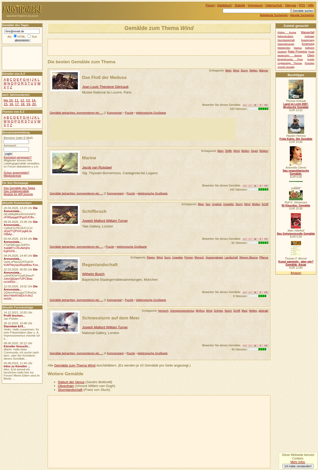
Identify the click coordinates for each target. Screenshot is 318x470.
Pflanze (263, 257)
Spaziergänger (214, 257)
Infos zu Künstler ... (17, 366)
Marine (89, 157)
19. (28, 104)
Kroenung (308, 43)
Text (34, 36)
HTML (21, 36)
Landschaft (231, 257)
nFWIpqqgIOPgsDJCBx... (20, 217)
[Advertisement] (108, 47)
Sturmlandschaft (70, 390)
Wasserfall (307, 32)
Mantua (298, 48)
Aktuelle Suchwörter (302, 15)
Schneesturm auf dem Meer (111, 317)
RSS (302, 5)
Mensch (199, 257)
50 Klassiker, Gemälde (296, 205)
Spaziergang (307, 40)
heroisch (163, 310)
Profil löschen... (14, 315)
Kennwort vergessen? (17, 157)
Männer (263, 70)
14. (33, 100)
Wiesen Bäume (248, 257)
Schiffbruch (94, 211)
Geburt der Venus (71, 382)
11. (17, 100)
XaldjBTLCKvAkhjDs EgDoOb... (17, 249)
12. (22, 100)
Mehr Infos (297, 462)
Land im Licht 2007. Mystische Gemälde (296, 105)
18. (23, 104)
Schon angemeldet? (16, 172)
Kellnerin (309, 48)
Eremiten (309, 63)
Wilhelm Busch (93, 274)
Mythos (200, 310)
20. (34, 104)
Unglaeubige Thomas (290, 63)
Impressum (255, 5)
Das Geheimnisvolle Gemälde (296, 233)
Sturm (244, 70)
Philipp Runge (287, 32)
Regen (151, 257)
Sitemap (290, 5)
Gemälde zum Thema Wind (75, 365)
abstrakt (263, 310)
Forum (210, 5)
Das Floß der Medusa (104, 77)
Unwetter (228, 204)
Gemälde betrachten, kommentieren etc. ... (76, 112)
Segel (254, 150)
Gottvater (309, 36)
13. (28, 100)
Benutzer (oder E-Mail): (18, 137)
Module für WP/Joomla (18, 194)
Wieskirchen (284, 48)
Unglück (216, 204)
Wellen (253, 70)
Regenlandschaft (100, 264)
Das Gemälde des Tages (19, 188)
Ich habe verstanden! (298, 466)
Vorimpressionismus (182, 310)
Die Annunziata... (21, 209)
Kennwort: (10, 145)
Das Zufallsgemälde (16, 191)
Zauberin (282, 51)
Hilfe (311, 5)
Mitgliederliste (12, 175)
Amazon (296, 272)
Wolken (263, 150)
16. (11, 104)
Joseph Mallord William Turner (105, 221)
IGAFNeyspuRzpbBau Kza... (22, 264)
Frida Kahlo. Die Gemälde (295, 138)
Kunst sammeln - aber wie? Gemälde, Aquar (295, 263)
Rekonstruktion (285, 36)
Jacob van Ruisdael (97, 167)
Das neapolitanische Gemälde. (296, 172)
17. (17, 104)
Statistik (240, 5)
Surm (167, 257)
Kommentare (115, 193)
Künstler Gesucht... (17, 346)
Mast (244, 310)
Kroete (310, 59)
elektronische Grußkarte (151, 112)
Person (188, 257)
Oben (310, 55)
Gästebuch (224, 5)
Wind (236, 70)
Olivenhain (66, 386)
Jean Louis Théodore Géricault (105, 87)
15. (6, 104)
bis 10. (9, 100)
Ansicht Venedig (286, 67)
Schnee (218, 310)
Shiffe (228, 150)
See (207, 204)
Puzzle (129, 112)
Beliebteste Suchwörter (274, 15)
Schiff (265, 204)
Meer (228, 70)
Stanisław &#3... (14, 326)
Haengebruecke (286, 44)
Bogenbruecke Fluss (290, 59)
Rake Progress (297, 51)
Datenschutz (274, 5)
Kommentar (114, 112)
